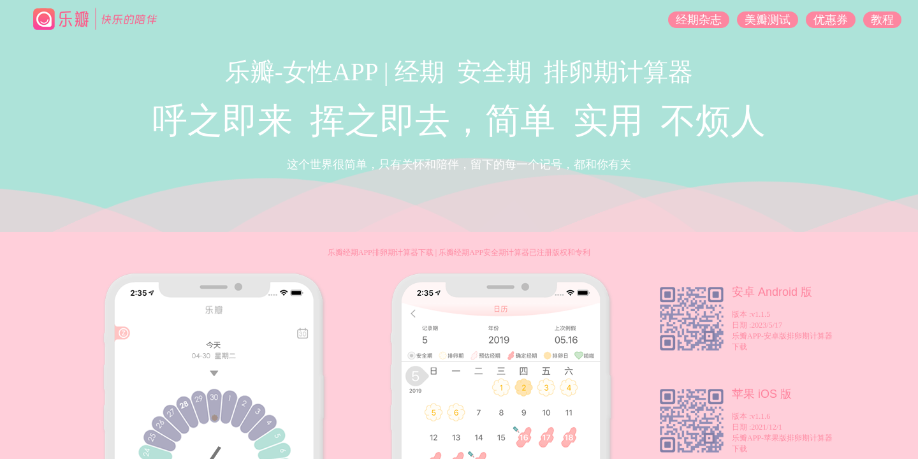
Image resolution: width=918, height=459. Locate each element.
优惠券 (830, 19)
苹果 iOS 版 (762, 394)
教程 (882, 19)
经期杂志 (699, 19)
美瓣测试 (767, 19)
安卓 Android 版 (772, 292)
